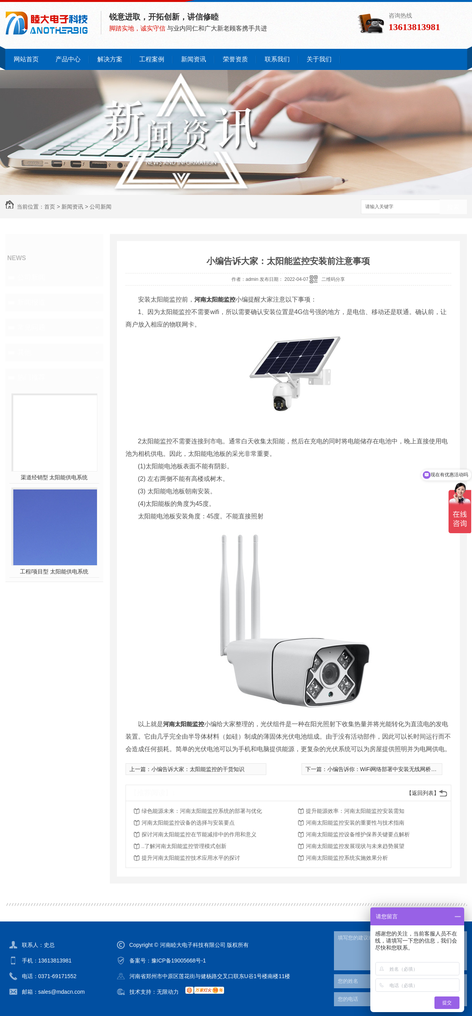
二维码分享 (333, 279)
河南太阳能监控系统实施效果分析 (347, 858)
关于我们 (319, 59)
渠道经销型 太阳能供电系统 (54, 477)
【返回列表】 (422, 793)
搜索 (453, 207)
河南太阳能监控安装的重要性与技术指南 (355, 823)
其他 (24, 352)
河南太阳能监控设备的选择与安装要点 (188, 823)
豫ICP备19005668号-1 (178, 960)
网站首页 (26, 59)
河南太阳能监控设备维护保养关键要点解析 (358, 834)
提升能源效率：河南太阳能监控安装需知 (355, 811)
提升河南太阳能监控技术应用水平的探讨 (191, 858)
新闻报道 (31, 302)
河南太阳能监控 (214, 299)
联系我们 (277, 59)
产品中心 (68, 59)
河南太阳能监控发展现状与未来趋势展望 (355, 846)
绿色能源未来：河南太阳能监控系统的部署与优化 (202, 811)
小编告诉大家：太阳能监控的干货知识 (197, 769)
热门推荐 (31, 377)
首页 (49, 207)
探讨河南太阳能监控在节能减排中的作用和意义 (199, 834)
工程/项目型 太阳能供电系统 (54, 571)
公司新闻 (100, 207)
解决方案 (109, 59)
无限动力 (168, 992)
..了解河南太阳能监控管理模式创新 (184, 846)
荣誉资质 (235, 59)
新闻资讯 (193, 59)
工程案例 (151, 59)
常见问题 (31, 327)
